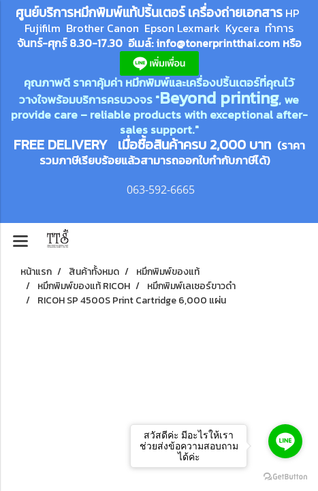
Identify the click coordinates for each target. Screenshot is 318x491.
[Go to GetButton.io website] (285, 477)
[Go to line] (285, 441)
